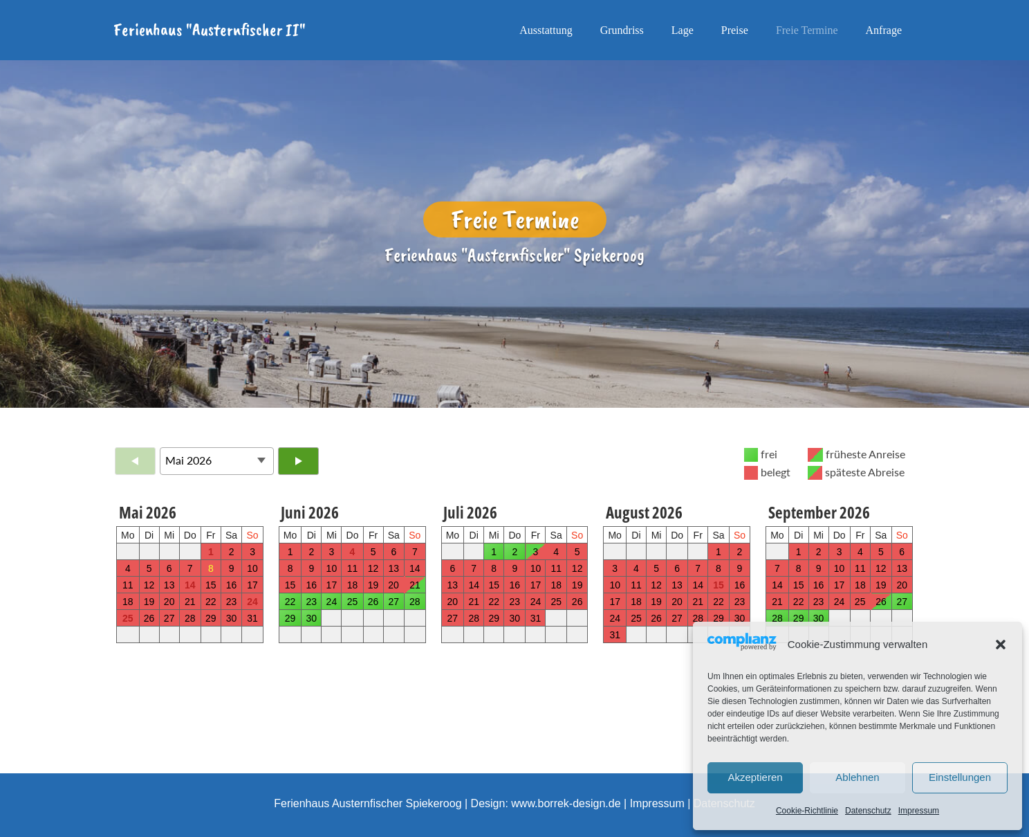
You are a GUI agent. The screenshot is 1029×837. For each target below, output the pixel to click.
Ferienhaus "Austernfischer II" (209, 30)
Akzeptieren (754, 777)
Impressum (918, 811)
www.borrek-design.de (565, 803)
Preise (734, 30)
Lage (682, 30)
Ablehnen (857, 777)
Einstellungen (960, 777)
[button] (1001, 644)
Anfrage (884, 30)
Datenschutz (868, 811)
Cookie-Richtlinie (807, 811)
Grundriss (622, 30)
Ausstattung (545, 30)
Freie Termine (807, 30)
